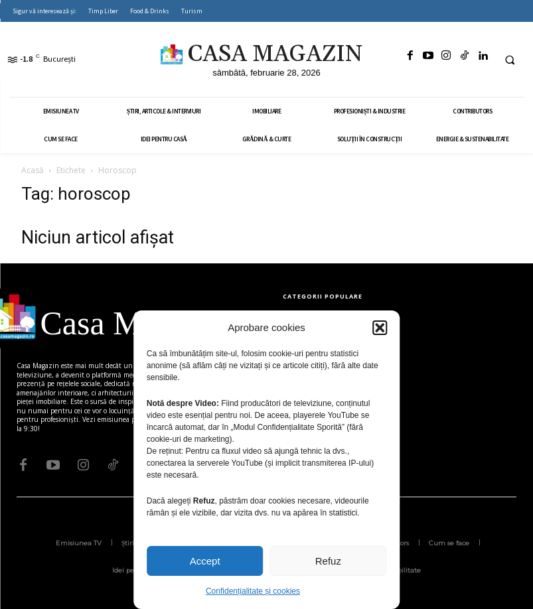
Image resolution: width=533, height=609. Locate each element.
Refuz (328, 561)
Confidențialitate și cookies (253, 591)
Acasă (32, 170)
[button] (379, 327)
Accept (205, 561)
